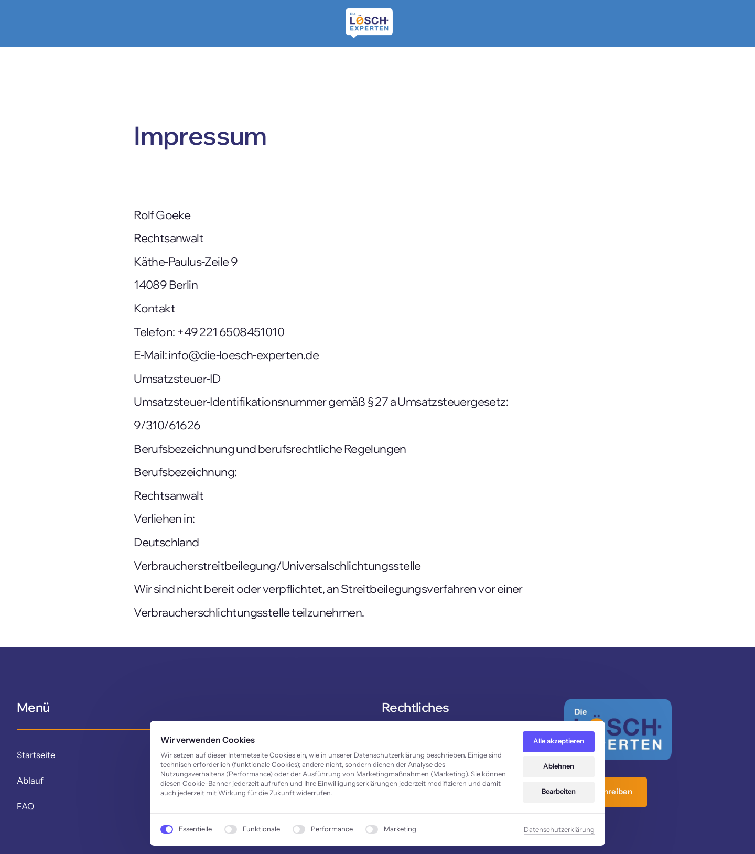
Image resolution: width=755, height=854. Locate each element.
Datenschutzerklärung (559, 829)
